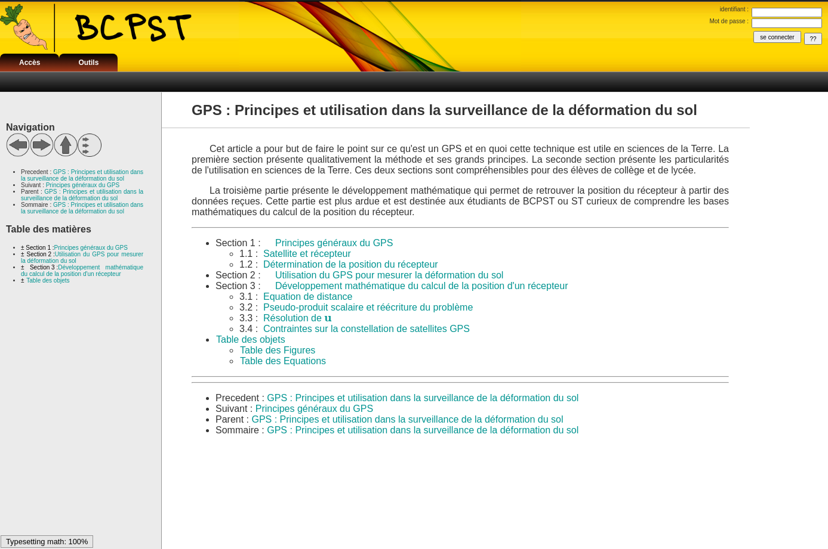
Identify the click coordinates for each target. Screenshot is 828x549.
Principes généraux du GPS (82, 185)
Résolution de (297, 318)
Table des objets (47, 280)
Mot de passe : (729, 21)
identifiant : (734, 9)
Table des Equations (283, 361)
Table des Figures (277, 350)
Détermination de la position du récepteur (350, 264)
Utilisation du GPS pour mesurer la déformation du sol (389, 275)
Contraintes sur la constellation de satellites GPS (366, 329)
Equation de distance (307, 296)
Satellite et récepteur (307, 254)
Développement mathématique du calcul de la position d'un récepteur (82, 270)
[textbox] (327, 318)
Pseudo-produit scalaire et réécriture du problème (368, 307)
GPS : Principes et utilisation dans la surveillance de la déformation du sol (82, 175)
